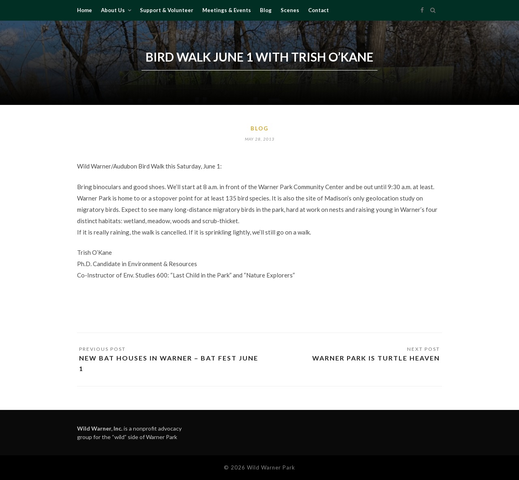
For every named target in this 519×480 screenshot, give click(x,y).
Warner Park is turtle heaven (376, 358)
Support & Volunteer (166, 10)
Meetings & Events (226, 10)
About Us (113, 10)
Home (84, 10)
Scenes (290, 10)
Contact (318, 10)
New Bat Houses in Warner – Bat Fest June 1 (168, 363)
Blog (266, 10)
